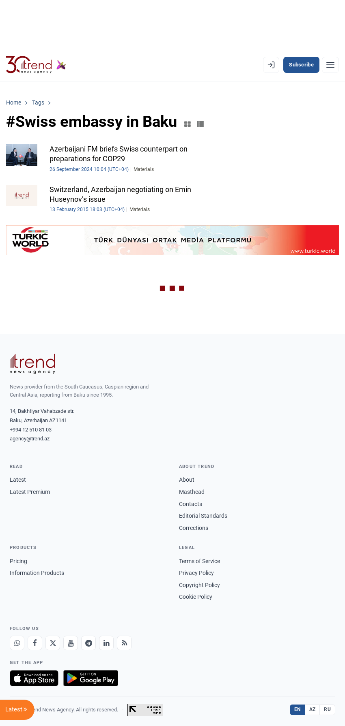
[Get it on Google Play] (90, 678)
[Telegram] (88, 643)
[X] (52, 643)
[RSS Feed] (124, 643)
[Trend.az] (36, 65)
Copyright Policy (199, 585)
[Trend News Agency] (32, 364)
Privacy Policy (196, 573)
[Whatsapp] (17, 643)
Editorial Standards (203, 515)
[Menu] (330, 65)
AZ (312, 709)
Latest (18, 479)
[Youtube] (70, 643)
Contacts (190, 504)
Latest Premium (30, 492)
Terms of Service (199, 561)
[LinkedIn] (106, 643)
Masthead (192, 492)
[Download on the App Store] (34, 678)
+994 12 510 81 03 (31, 430)
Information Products (37, 573)
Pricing (18, 561)
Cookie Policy (195, 597)
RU (327, 709)
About (186, 479)
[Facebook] (35, 643)
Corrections (193, 528)
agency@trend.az (30, 439)
